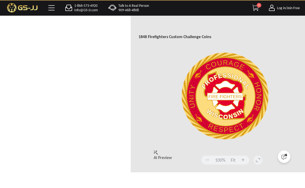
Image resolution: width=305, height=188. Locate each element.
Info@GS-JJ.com (86, 10)
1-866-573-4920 (85, 5)
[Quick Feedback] (284, 156)
